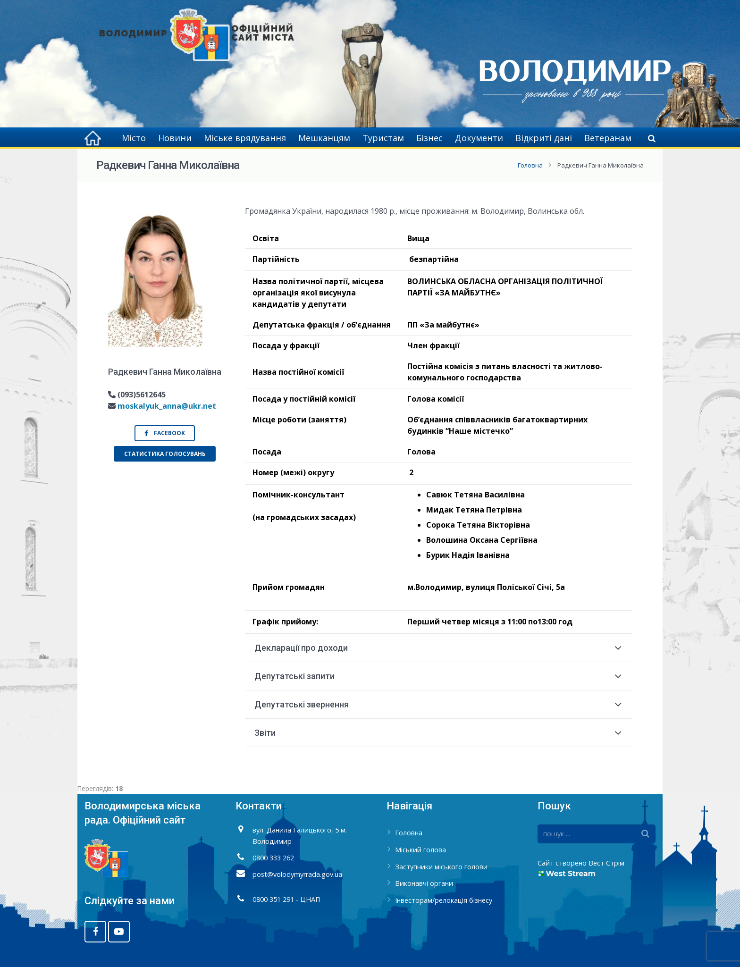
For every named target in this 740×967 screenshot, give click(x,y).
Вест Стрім (606, 862)
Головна (530, 165)
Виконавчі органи (424, 883)
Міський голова (420, 849)
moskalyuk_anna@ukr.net (167, 406)
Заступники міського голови (441, 866)
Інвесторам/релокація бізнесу (443, 900)
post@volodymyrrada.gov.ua (297, 874)
